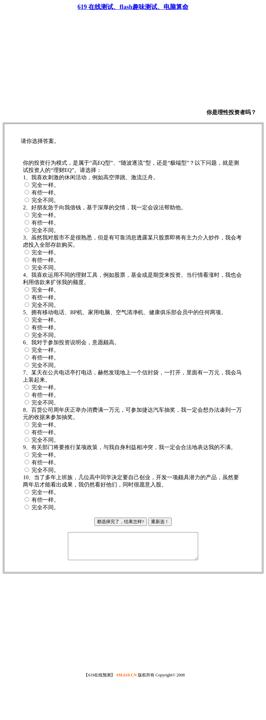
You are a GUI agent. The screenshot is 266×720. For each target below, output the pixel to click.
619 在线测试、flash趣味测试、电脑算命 (133, 6)
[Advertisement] (107, 65)
